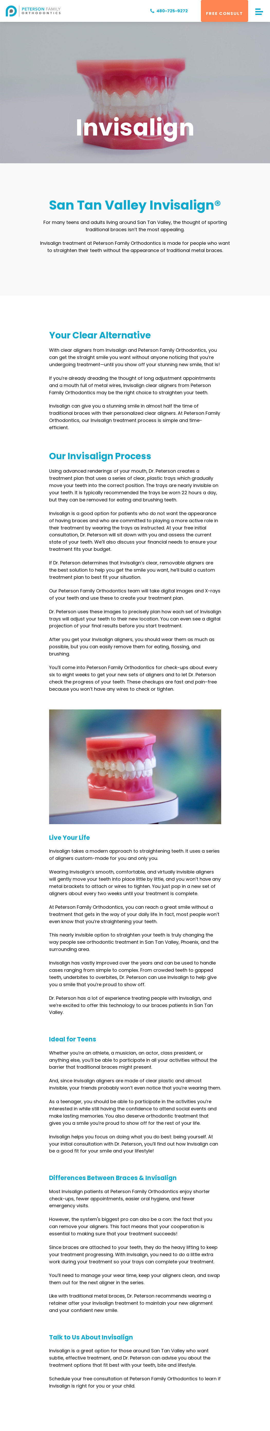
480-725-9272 (167, 11)
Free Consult (224, 13)
